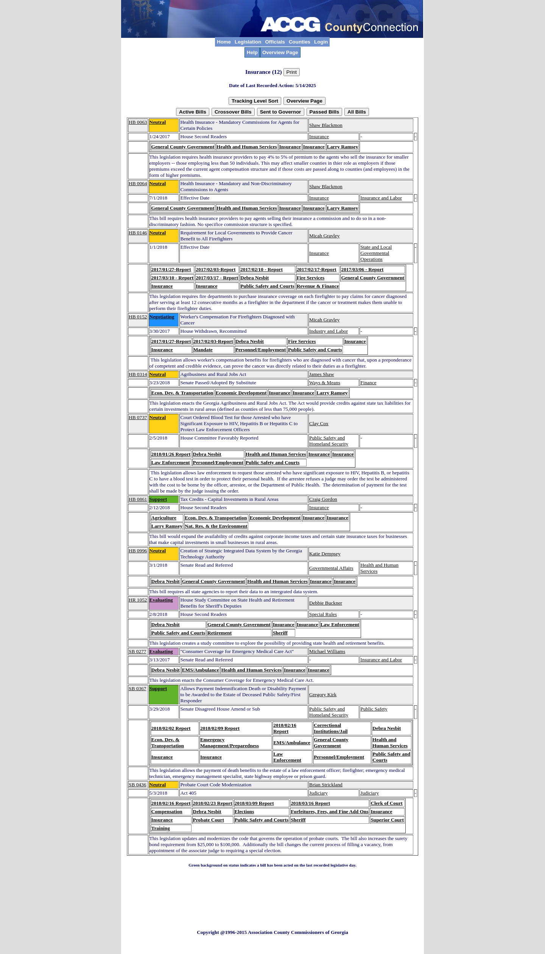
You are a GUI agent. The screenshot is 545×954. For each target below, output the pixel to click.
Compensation (166, 811)
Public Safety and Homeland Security (328, 441)
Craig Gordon (323, 499)
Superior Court (387, 820)
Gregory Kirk (322, 694)
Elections (244, 811)
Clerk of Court (386, 803)
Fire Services (310, 278)
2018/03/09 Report (254, 803)
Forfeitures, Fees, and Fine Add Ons (329, 811)
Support (158, 499)
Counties (299, 42)
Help (252, 52)
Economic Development (241, 393)
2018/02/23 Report (212, 803)
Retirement (219, 633)
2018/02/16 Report (284, 728)
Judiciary (318, 793)
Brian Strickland (326, 784)
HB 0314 (138, 374)
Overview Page (280, 52)
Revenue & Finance (318, 286)
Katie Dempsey (325, 553)
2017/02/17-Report (316, 269)
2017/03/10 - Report (172, 278)
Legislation (248, 42)
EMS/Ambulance (200, 670)
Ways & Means (324, 382)
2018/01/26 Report (171, 454)
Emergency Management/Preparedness (229, 742)
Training (160, 828)
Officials (275, 42)
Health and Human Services (246, 147)
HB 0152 (138, 317)
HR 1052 (138, 600)
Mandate (203, 349)
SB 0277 (137, 651)
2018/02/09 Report (220, 728)
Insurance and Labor (381, 198)
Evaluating (161, 600)
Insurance (319, 136)
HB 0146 (138, 232)
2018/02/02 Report (171, 728)
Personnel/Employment (260, 349)
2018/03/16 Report (310, 803)
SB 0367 (137, 688)
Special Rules (323, 614)
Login (321, 42)
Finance (368, 382)
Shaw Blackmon (326, 125)
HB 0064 (138, 183)
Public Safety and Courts (267, 286)
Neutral (157, 122)
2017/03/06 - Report (362, 269)
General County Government (183, 147)
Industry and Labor (328, 331)
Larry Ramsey (342, 147)
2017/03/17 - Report (217, 278)
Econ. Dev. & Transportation (182, 393)
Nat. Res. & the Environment (216, 526)
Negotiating (161, 317)
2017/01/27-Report (171, 269)
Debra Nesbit (254, 278)
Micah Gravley (324, 235)
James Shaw (321, 374)
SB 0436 (137, 784)
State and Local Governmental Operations (376, 253)
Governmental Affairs (331, 568)
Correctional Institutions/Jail (331, 728)
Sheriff (280, 633)
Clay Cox (319, 423)
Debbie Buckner (325, 603)
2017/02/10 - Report (261, 269)
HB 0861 (138, 499)
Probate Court (208, 820)
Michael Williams (327, 651)
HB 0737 (138, 417)
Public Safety (373, 709)
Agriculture (163, 518)
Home (224, 42)
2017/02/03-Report (215, 269)
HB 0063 (138, 122)
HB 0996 (138, 550)
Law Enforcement (170, 462)
